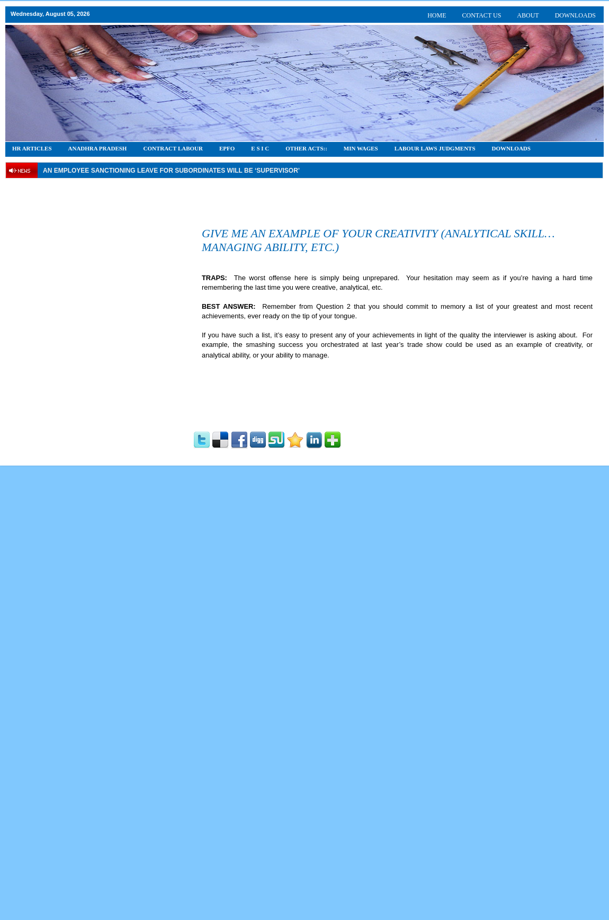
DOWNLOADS (575, 15)
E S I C (260, 148)
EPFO (227, 148)
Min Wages (361, 148)
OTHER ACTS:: (306, 148)
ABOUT (528, 15)
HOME (436, 15)
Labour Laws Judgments (435, 148)
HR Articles (32, 148)
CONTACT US (481, 15)
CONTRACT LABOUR (173, 148)
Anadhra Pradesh (97, 148)
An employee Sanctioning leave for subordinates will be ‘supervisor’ (171, 170)
